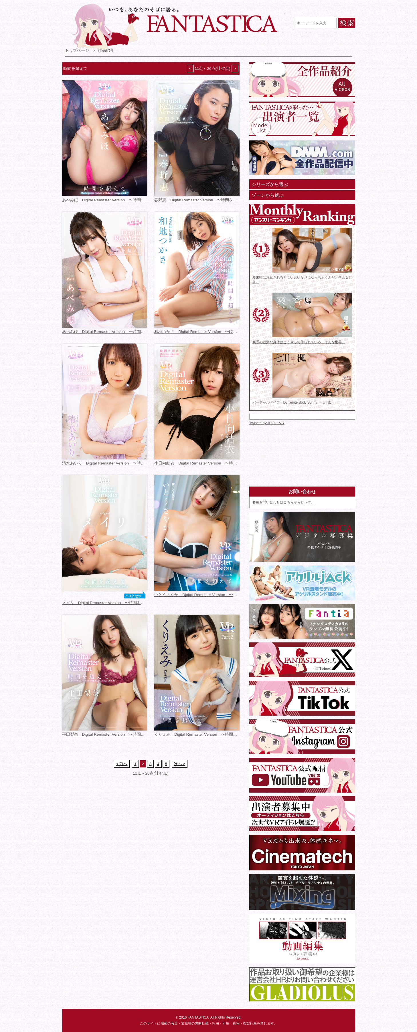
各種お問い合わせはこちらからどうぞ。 (283, 502)
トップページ (77, 50)
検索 (346, 23)
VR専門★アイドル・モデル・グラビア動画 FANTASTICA (178, 26)
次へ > (179, 764)
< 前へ (122, 764)
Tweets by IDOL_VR (266, 423)
